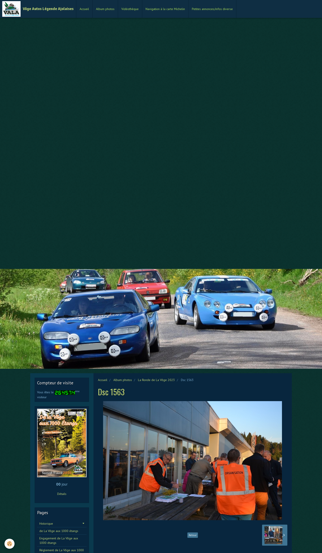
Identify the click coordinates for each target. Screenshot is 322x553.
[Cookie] (9, 544)
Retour (193, 535)
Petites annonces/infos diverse (212, 9)
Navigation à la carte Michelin (165, 9)
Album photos (105, 9)
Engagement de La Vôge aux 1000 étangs (58, 540)
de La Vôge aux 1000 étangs (58, 531)
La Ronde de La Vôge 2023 (156, 380)
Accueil (84, 9)
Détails (61, 494)
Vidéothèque (130, 9)
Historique (46, 524)
